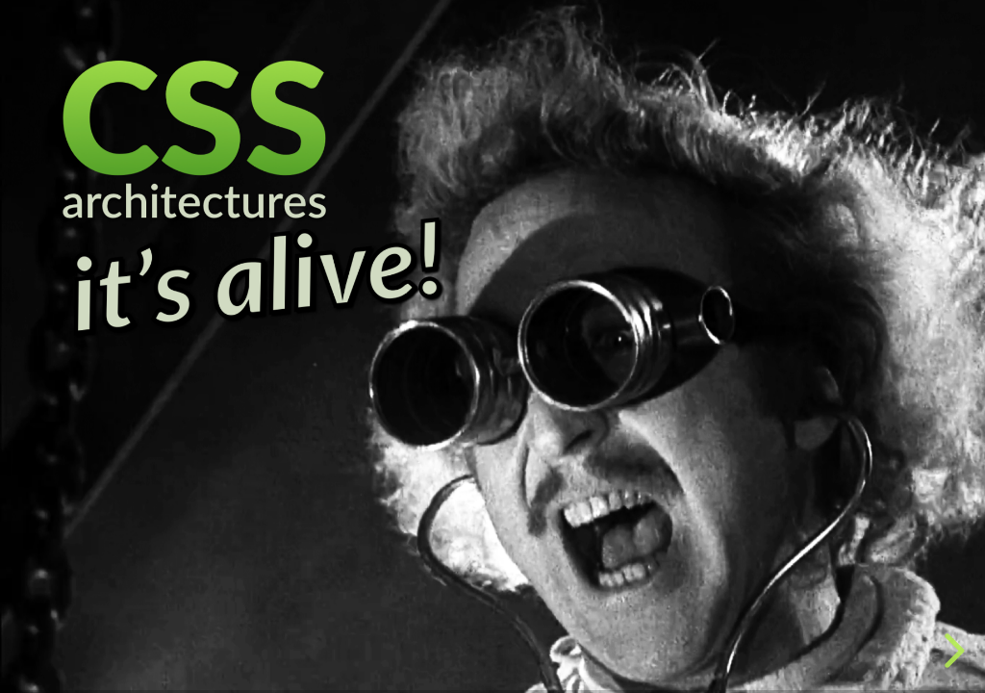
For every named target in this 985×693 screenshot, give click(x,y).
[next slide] (951, 650)
